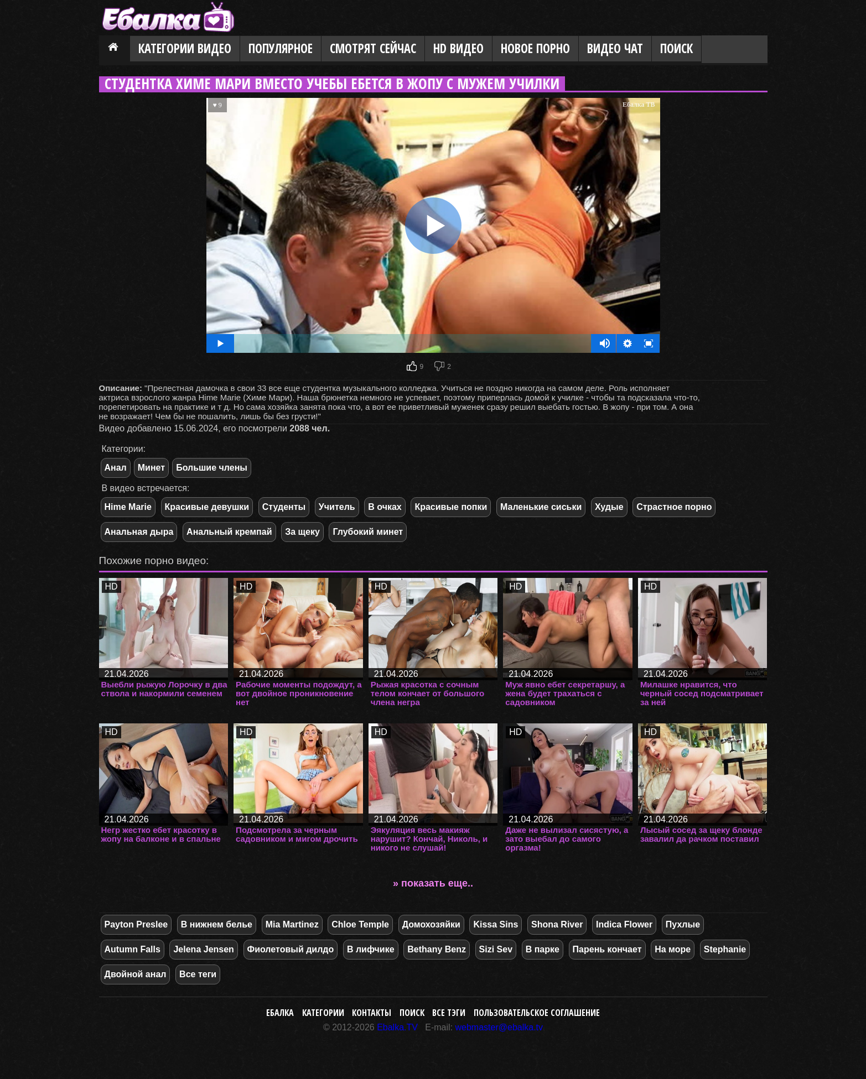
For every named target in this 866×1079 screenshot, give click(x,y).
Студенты (284, 507)
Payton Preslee (136, 924)
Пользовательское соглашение (537, 1013)
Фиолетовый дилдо (290, 949)
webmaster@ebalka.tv (499, 1027)
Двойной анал (136, 974)
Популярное (280, 48)
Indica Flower (624, 924)
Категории (323, 1013)
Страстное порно (674, 507)
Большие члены (211, 467)
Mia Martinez (292, 924)
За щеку (302, 531)
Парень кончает (607, 949)
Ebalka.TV (397, 1027)
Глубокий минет (368, 531)
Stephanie (725, 949)
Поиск (676, 48)
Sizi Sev (495, 949)
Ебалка (280, 1013)
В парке (542, 949)
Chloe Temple (360, 924)
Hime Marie (128, 507)
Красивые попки (450, 507)
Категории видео (184, 48)
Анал (116, 467)
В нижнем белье (216, 924)
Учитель (337, 507)
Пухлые (683, 924)
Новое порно (535, 48)
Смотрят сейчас (373, 48)
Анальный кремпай (229, 531)
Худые (609, 507)
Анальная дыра (139, 531)
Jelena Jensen (203, 949)
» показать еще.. (433, 883)
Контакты (371, 1013)
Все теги (197, 974)
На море (673, 949)
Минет (151, 467)
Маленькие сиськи (541, 507)
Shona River (557, 924)
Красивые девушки (207, 507)
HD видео (458, 48)
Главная (114, 49)
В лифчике (371, 949)
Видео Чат (615, 48)
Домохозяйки (431, 924)
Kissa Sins (495, 924)
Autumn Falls (132, 949)
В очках (384, 507)
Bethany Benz (436, 949)
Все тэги (448, 1013)
